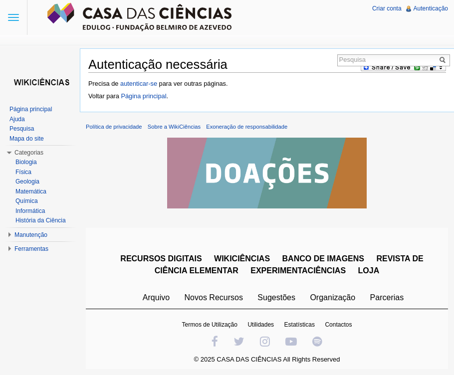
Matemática (30, 191)
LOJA (369, 270)
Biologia (26, 162)
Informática (30, 210)
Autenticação (431, 8)
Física (23, 172)
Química (26, 200)
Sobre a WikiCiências (174, 127)
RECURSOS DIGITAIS (161, 258)
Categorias (28, 152)
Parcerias (387, 297)
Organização (332, 297)
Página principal (143, 96)
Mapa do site (26, 138)
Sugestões (276, 297)
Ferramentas (31, 248)
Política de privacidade (114, 127)
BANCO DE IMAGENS (323, 258)
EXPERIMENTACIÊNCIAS (298, 270)
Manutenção (30, 234)
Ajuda (17, 119)
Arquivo (156, 297)
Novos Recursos (214, 297)
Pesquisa (21, 128)
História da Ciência (40, 220)
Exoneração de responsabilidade (246, 127)
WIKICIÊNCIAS (242, 258)
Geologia (27, 181)
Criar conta (387, 8)
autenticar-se (138, 83)
